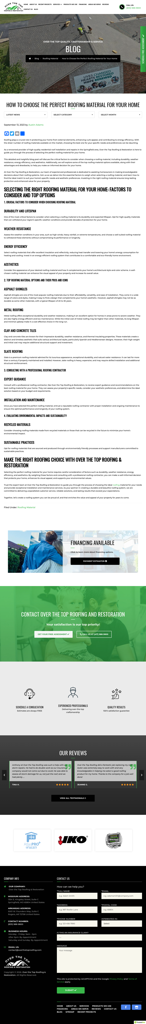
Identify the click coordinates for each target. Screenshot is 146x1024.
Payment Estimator (95, 561)
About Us (71, 1006)
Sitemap (70, 1012)
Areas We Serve (80, 1009)
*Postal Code (109, 905)
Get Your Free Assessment (53, 634)
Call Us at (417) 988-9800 (94, 634)
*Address (62, 905)
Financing (62, 1009)
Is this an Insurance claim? (72, 932)
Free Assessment (143, 49)
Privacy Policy (116, 979)
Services (84, 1006)
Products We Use (101, 1006)
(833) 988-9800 (133, 8)
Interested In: (109, 919)
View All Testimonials (73, 798)
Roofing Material (50, 58)
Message (62, 946)
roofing (116, 485)
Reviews (96, 1009)
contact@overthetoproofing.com (25, 950)
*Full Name (63, 891)
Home (60, 1006)
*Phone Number (66, 919)
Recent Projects (86, 1012)
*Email (105, 891)
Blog (37, 58)
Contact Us (110, 1009)
